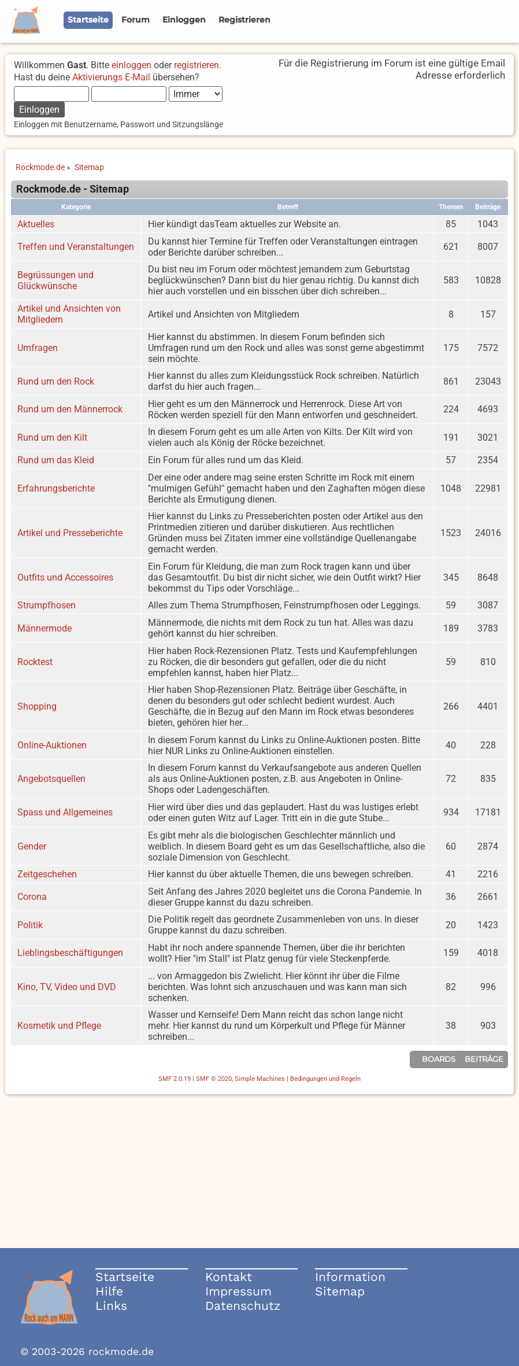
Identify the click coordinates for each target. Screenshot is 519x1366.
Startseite (124, 1276)
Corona (32, 896)
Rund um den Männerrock (70, 409)
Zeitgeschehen (47, 874)
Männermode (44, 628)
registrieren (196, 65)
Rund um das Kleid (55, 460)
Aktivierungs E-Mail (111, 77)
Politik (30, 925)
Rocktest (35, 661)
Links (111, 1305)
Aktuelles (35, 224)
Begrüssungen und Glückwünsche (55, 280)
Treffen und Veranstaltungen (75, 246)
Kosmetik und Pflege (59, 1025)
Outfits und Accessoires (65, 577)
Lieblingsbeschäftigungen (70, 952)
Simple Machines (260, 1079)
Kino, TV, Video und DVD (66, 986)
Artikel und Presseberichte (70, 532)
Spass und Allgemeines (65, 812)
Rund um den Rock (55, 381)
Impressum (238, 1291)
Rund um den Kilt (52, 437)
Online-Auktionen (52, 745)
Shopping (37, 706)
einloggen (131, 65)
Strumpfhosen (46, 605)
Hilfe (109, 1291)
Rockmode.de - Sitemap (72, 189)
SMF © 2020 (214, 1079)
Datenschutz (242, 1305)
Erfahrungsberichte (56, 488)
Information (350, 1276)
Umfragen (37, 347)
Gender (31, 846)
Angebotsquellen (51, 778)
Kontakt (228, 1276)
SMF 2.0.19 (174, 1079)
